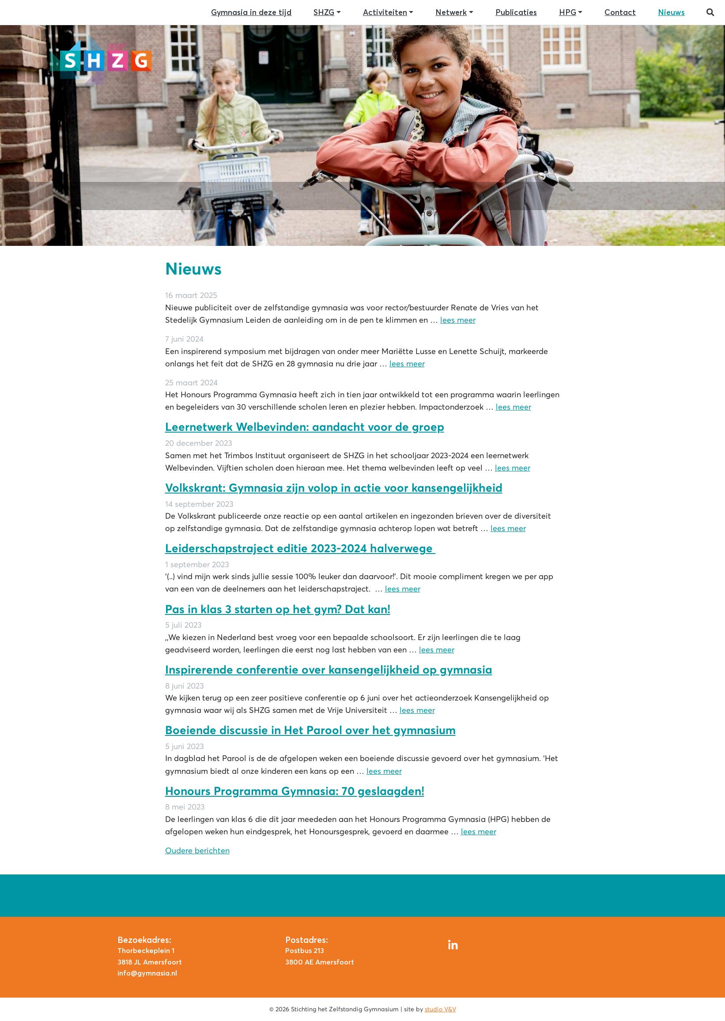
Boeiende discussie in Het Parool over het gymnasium (310, 730)
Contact (620, 12)
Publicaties (516, 12)
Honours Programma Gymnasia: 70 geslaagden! (294, 791)
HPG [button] (567, 12)
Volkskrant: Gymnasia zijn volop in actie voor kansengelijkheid (333, 488)
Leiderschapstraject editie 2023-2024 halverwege (300, 548)
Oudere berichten (197, 850)
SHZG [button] (323, 12)
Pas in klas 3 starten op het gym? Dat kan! (277, 609)
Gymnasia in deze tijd (251, 12)
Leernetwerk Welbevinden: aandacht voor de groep (304, 427)
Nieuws (671, 12)
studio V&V (440, 1009)
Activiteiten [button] (385, 12)
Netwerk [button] (451, 12)
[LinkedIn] (453, 944)
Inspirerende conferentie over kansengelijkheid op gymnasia (328, 670)
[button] (710, 12)
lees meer (458, 320)
